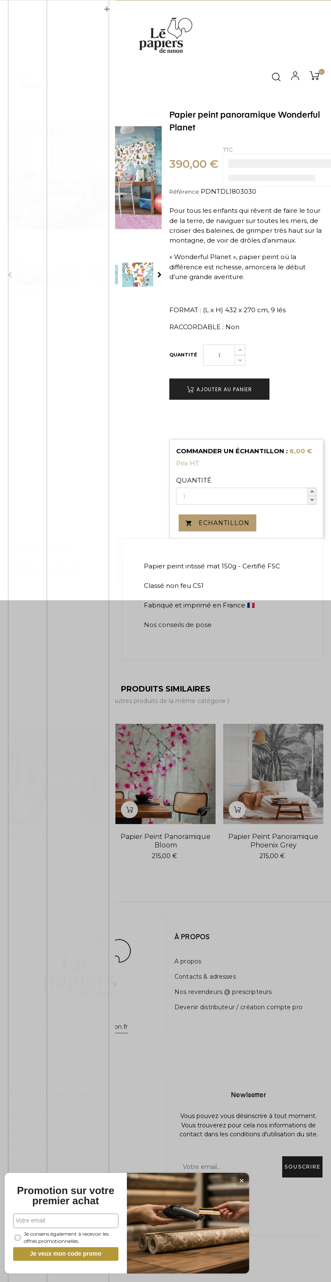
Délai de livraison (33, 1119)
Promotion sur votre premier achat (63, 1190)
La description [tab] (46, 548)
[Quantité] (219, 355)
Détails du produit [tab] (52, 569)
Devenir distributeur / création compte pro (238, 1007)
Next (159, 275)
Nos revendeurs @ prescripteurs (223, 992)
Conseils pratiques (35, 1150)
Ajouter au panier (219, 389)
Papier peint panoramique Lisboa (58, 841)
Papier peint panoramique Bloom (165, 841)
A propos (187, 961)
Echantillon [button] (217, 523)
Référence (184, 191)
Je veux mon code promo (64, 1253)
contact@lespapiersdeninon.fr (83, 1027)
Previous (10, 275)
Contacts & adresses (205, 976)
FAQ (15, 1134)
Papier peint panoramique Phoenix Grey (273, 841)
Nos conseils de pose (178, 625)
